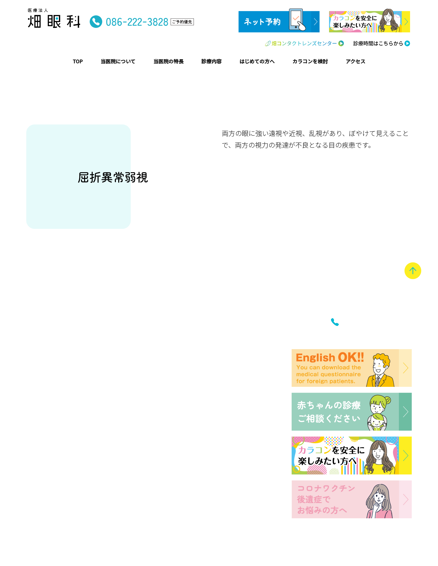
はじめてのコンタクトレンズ (170, 415)
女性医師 (39, 467)
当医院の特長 (46, 438)
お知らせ (147, 467)
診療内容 (147, 368)
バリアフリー (44, 519)
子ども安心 (41, 449)
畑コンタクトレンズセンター (178, 439)
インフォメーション (164, 456)
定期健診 (39, 511)
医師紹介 (39, 413)
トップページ (46, 368)
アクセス (147, 485)
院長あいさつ (44, 396)
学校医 (36, 502)
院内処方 (39, 458)
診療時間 (147, 476)
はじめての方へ (157, 395)
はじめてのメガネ (157, 424)
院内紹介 (39, 422)
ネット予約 (150, 493)
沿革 (34, 405)
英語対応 (39, 493)
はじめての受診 (155, 406)
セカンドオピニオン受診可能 (62, 475)
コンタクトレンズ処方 (54, 484)
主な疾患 (147, 379)
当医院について (49, 384)
